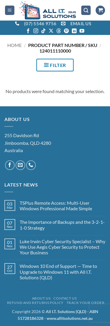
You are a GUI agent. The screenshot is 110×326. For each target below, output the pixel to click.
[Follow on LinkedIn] (74, 31)
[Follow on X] (51, 31)
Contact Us (65, 298)
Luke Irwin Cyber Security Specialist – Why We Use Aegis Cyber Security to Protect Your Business (62, 246)
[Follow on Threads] (58, 31)
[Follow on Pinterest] (66, 31)
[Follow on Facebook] (28, 31)
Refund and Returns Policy (35, 302)
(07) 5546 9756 (40, 23)
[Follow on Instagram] (35, 31)
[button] (9, 10)
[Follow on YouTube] (81, 31)
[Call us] (31, 165)
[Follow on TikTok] (43, 31)
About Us (41, 298)
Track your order (86, 302)
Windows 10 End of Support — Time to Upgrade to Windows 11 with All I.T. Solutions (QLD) (58, 271)
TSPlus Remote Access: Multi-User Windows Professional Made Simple (56, 205)
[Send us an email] (20, 165)
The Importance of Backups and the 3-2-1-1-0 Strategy (62, 224)
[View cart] (100, 10)
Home (14, 45)
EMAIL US (80, 23)
